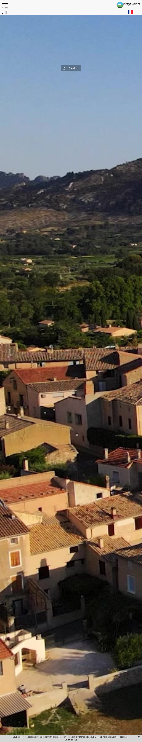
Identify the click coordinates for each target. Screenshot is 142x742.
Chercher (70, 68)
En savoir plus (71, 740)
